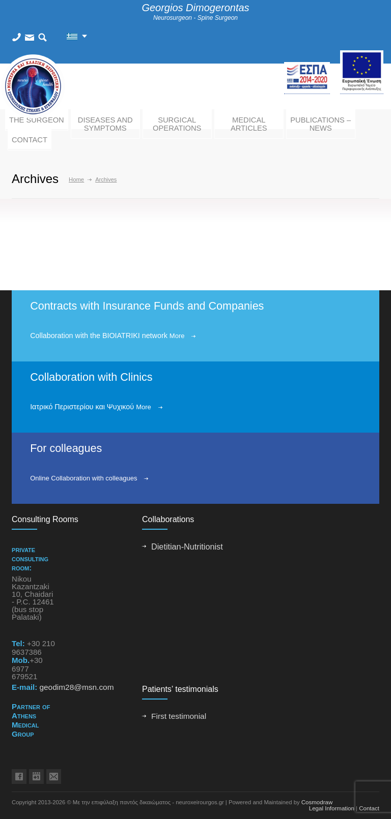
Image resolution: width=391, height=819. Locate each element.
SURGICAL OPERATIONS (177, 124)
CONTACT (29, 140)
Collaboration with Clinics (91, 377)
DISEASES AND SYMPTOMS (105, 124)
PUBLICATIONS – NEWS (320, 124)
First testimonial (178, 716)
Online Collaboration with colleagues (83, 478)
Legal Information (331, 808)
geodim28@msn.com (76, 687)
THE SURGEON (36, 120)
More (177, 336)
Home (76, 179)
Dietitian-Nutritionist (187, 546)
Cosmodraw (317, 802)
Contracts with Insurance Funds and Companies (147, 306)
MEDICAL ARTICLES (249, 124)
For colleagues (66, 448)
